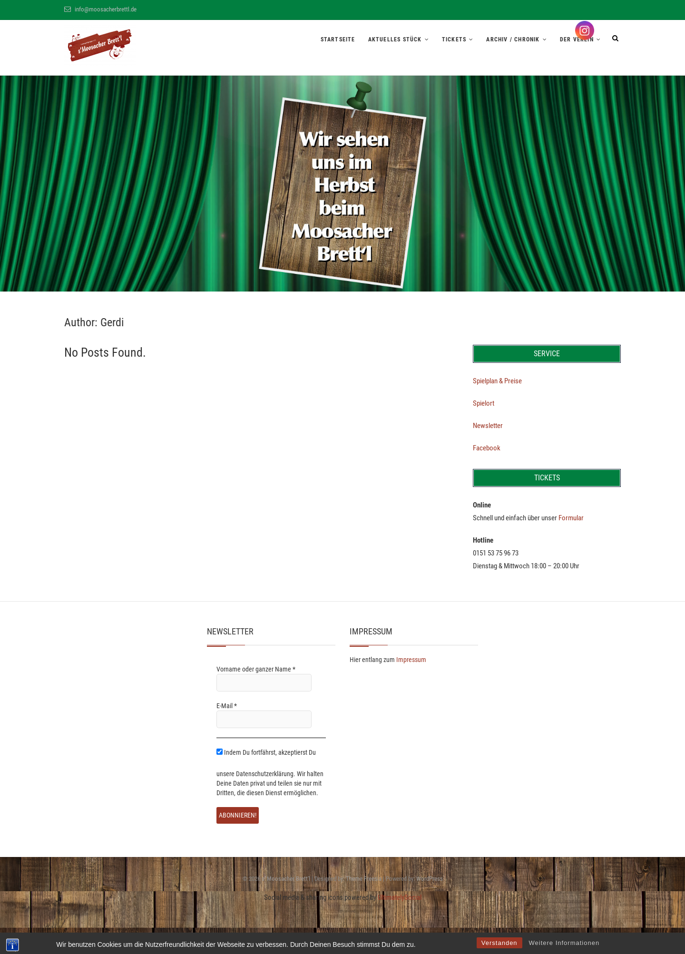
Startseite (338, 39)
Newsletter (488, 425)
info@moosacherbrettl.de (100, 9)
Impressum (411, 659)
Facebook (486, 448)
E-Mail (226, 706)
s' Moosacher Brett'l (286, 878)
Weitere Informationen (564, 942)
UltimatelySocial (399, 897)
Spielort (483, 403)
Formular (571, 518)
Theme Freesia (364, 878)
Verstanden (499, 942)
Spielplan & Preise (497, 381)
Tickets (454, 39)
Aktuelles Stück (395, 39)
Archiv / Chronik (512, 39)
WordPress (429, 878)
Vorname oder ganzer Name (255, 669)
